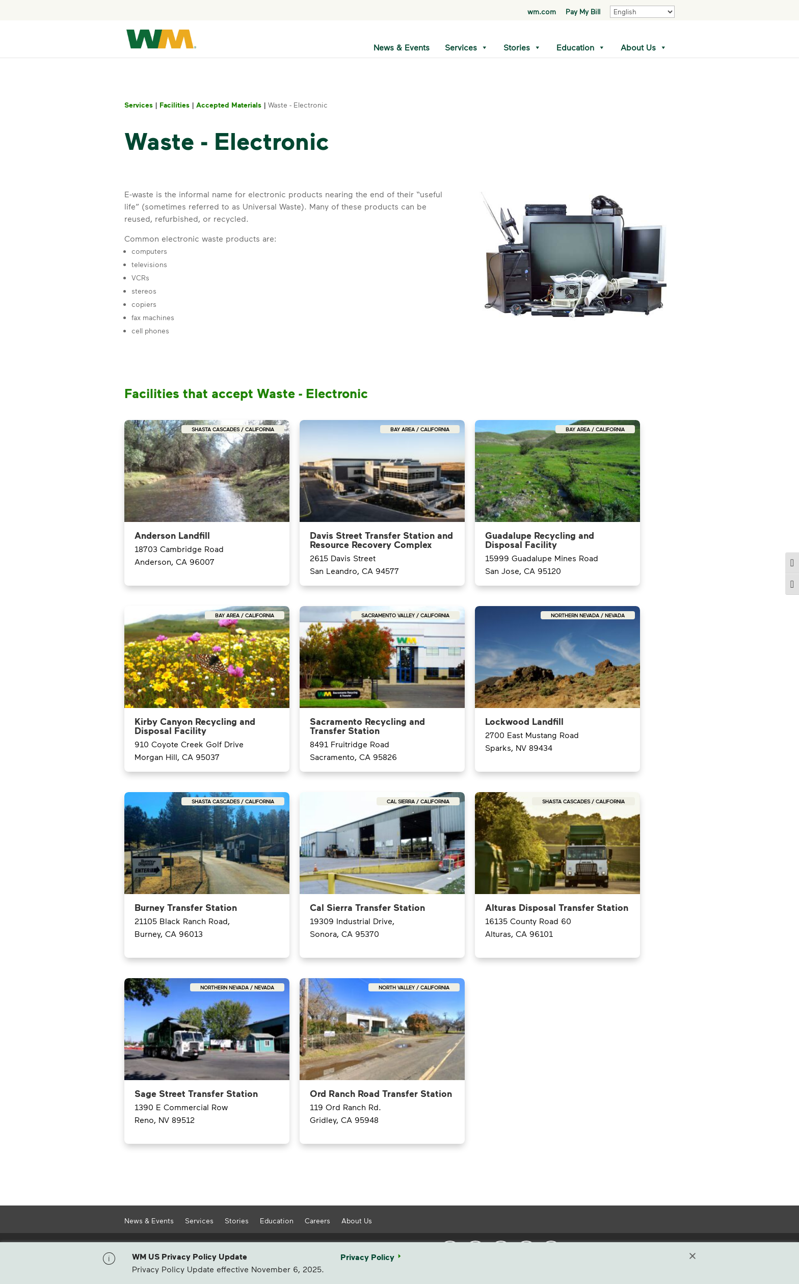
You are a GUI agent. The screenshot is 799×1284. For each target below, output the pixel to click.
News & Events (402, 47)
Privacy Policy (367, 1257)
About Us (644, 47)
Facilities (174, 104)
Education (580, 47)
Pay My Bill (583, 12)
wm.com (541, 12)
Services (466, 47)
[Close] (692, 1257)
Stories (522, 47)
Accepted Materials (228, 104)
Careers (317, 1220)
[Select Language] (642, 12)
